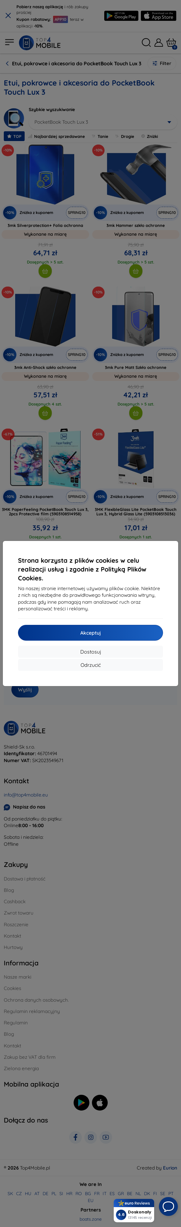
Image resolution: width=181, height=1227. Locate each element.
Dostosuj (90, 652)
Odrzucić (91, 665)
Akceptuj (90, 633)
